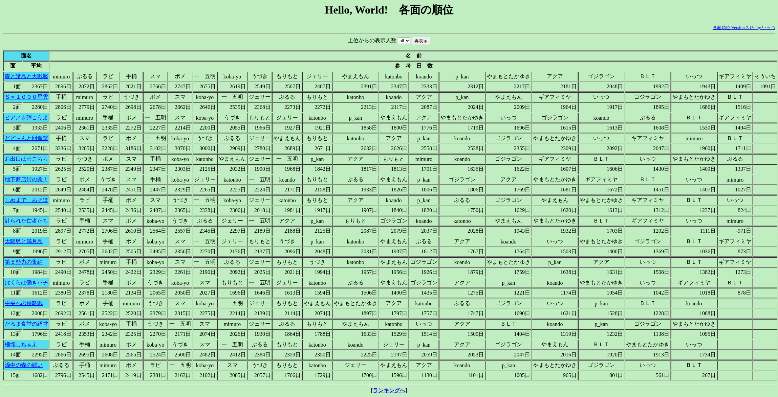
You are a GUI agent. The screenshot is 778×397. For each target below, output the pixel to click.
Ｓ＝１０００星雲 (26, 97)
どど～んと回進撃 (26, 138)
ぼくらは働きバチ (26, 282)
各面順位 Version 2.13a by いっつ (744, 27)
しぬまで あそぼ (26, 200)
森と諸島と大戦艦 (26, 76)
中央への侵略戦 (24, 303)
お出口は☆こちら (26, 159)
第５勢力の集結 (24, 262)
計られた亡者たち (26, 221)
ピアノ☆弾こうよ (26, 117)
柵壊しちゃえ (21, 344)
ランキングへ (389, 390)
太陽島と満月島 (24, 241)
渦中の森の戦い (24, 365)
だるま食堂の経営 (26, 324)
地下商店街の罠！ (26, 179)
